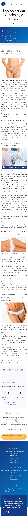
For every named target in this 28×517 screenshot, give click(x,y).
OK (6, 512)
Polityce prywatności (17, 507)
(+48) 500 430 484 (10, 39)
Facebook (14, 492)
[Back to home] (12, 3)
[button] (25, 3)
